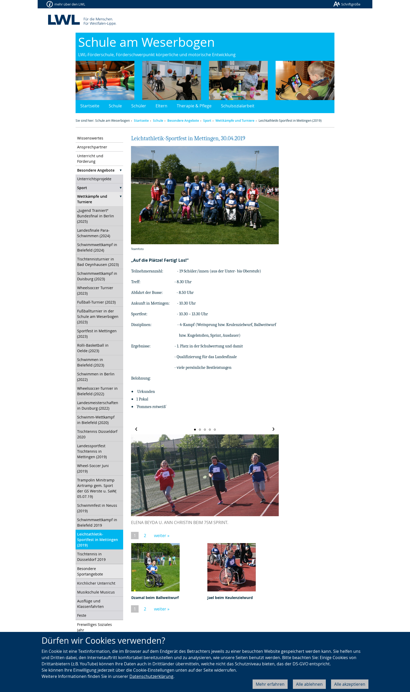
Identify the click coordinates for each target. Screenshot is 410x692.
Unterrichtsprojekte (94, 178)
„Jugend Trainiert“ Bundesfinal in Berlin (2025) (95, 216)
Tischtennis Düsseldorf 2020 (97, 434)
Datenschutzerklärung (151, 676)
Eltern (161, 106)
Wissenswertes (90, 138)
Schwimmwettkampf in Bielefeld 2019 (97, 522)
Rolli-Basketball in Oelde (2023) (93, 348)
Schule (115, 106)
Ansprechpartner (92, 146)
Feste (81, 615)
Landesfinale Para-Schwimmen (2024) (93, 233)
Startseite (89, 106)
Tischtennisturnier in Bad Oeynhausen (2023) (98, 262)
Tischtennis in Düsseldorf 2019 (91, 556)
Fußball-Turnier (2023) (96, 302)
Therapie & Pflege (194, 106)
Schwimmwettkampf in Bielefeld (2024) (97, 247)
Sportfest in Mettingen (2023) (97, 333)
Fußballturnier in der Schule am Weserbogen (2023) (97, 316)
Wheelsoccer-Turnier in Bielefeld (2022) (97, 391)
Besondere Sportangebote (90, 571)
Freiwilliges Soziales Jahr (94, 627)
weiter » (161, 535)
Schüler (138, 106)
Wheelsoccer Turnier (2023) (95, 290)
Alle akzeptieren (349, 684)
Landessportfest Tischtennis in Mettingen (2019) (92, 451)
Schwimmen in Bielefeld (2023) (90, 362)
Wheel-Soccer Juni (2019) (93, 468)
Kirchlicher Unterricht (96, 583)
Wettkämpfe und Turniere (234, 120)
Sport (207, 120)
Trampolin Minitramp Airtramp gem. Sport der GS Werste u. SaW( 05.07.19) (96, 488)
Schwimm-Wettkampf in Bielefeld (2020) (96, 420)
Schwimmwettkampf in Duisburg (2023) (97, 276)
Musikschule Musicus (96, 592)
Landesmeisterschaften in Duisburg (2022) (97, 405)
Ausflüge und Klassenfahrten (90, 603)
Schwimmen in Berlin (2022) (96, 376)
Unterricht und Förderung (90, 158)
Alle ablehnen (309, 684)
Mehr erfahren (270, 684)
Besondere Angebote (183, 120)
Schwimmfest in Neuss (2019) (97, 508)
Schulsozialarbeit (237, 106)
